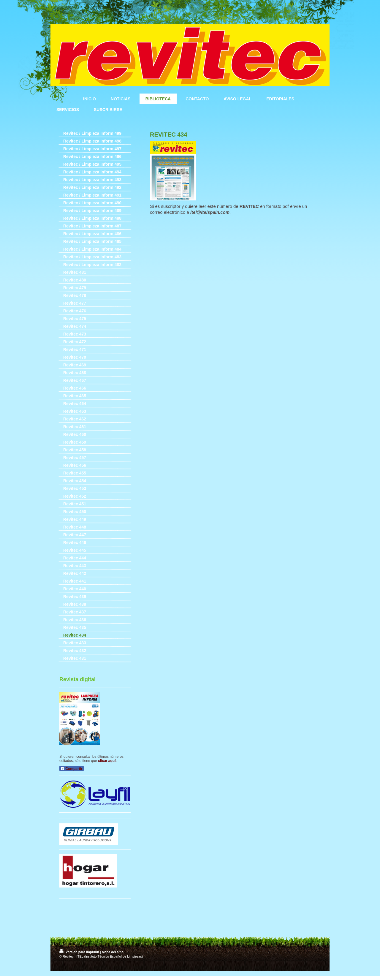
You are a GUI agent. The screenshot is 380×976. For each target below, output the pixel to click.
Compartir (72, 769)
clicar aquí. (107, 761)
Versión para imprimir (79, 952)
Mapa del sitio (113, 952)
